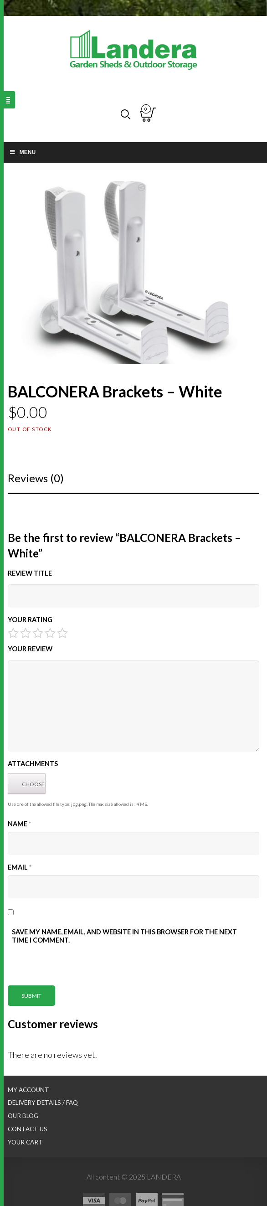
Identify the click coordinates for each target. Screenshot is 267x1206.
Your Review (30, 649)
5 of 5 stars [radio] (62, 633)
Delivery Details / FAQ (43, 1102)
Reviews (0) (36, 478)
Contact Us (27, 1129)
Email (19, 867)
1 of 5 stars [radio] (13, 633)
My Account (28, 1089)
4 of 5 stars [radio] (50, 633)
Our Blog (23, 1115)
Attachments (33, 764)
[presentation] (77, 967)
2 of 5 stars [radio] (25, 633)
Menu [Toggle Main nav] (22, 152)
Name (19, 824)
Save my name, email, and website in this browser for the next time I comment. (124, 936)
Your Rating (30, 620)
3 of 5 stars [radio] (37, 633)
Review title (30, 573)
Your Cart (25, 1142)
